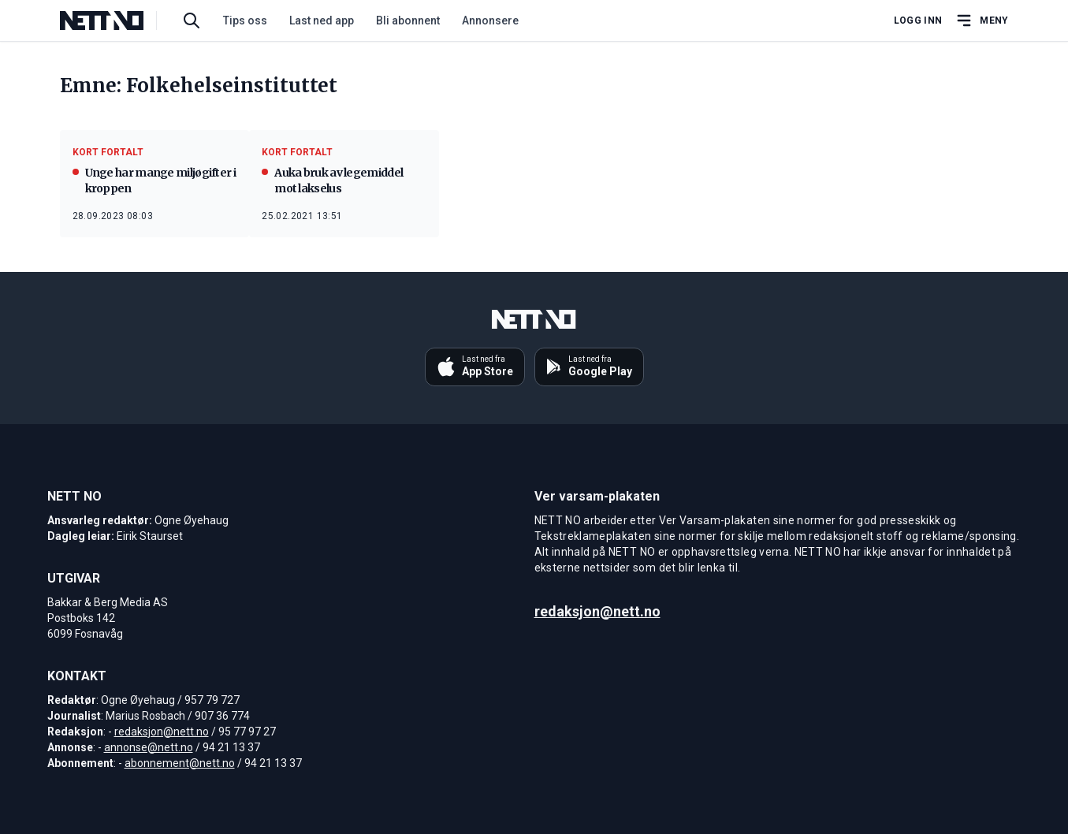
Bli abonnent (408, 20)
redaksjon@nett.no (161, 731)
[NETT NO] (114, 20)
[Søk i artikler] (191, 20)
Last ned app (321, 20)
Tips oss (245, 20)
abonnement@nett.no (180, 763)
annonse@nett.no (148, 747)
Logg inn (918, 20)
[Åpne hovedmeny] (981, 20)
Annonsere (490, 20)
